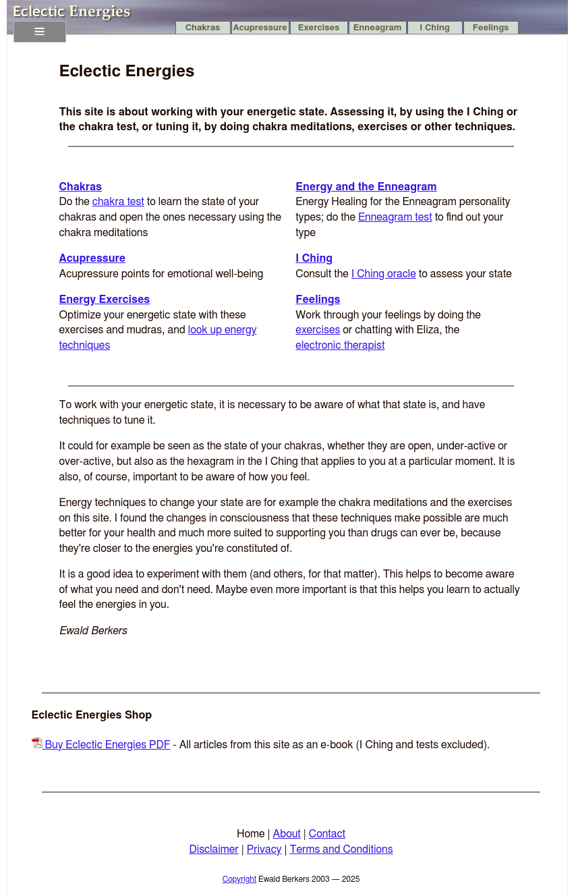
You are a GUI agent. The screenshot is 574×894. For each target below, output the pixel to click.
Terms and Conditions (341, 849)
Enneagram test (395, 217)
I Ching (434, 28)
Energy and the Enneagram (365, 186)
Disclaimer (213, 849)
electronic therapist (339, 345)
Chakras (203, 28)
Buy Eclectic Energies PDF (101, 744)
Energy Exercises (104, 299)
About (287, 834)
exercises (317, 330)
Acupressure (260, 28)
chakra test (118, 201)
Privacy (264, 849)
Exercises (318, 28)
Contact (327, 834)
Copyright (239, 879)
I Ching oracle (383, 274)
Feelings (491, 28)
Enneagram (377, 28)
